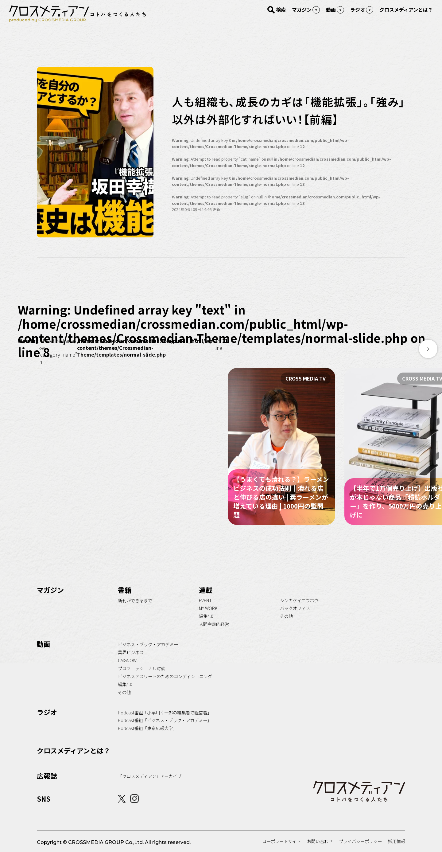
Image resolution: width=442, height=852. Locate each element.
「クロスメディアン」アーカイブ (149, 776)
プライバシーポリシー (360, 841)
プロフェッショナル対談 (141, 668)
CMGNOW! (128, 660)
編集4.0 (206, 616)
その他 (286, 616)
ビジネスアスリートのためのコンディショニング (165, 676)
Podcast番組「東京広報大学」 (147, 728)
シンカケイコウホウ (299, 600)
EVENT (205, 600)
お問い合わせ (320, 841)
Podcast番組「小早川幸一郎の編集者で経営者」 (164, 712)
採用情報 (396, 841)
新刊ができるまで (135, 600)
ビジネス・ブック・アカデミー (148, 644)
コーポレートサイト (281, 841)
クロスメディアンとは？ (73, 750)
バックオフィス (295, 608)
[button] (428, 349)
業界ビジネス (131, 652)
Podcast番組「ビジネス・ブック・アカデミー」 (164, 720)
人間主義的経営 (214, 624)
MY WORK (208, 608)
